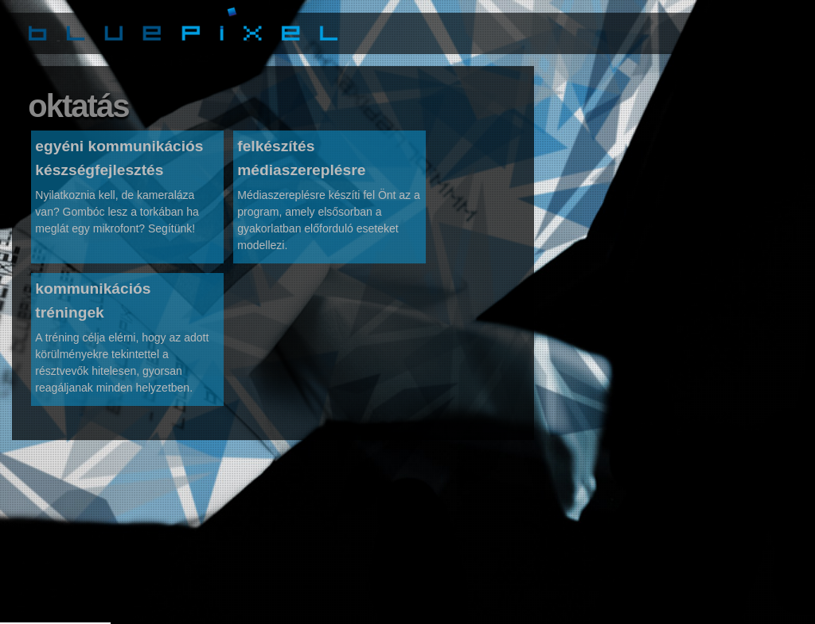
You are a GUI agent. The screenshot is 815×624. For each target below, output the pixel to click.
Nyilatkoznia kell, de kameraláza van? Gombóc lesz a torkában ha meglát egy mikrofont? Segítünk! (116, 218)
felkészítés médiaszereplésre (301, 164)
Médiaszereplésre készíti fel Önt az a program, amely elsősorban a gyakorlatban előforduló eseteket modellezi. (328, 226)
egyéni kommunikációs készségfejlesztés (119, 164)
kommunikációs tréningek (92, 307)
